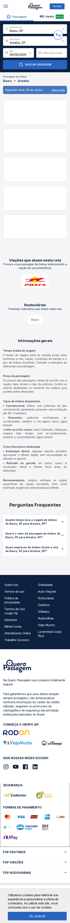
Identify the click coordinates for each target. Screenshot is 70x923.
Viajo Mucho (46, 625)
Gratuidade (45, 585)
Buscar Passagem (35, 64)
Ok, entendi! (37, 916)
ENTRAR (57, 6)
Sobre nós (11, 585)
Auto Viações (47, 591)
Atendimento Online (17, 633)
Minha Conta (12, 626)
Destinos (44, 605)
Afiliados (44, 611)
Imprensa (10, 620)
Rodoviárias (46, 598)
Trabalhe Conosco (16, 640)
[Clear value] (30, 52)
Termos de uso (14, 591)
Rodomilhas (46, 618)
